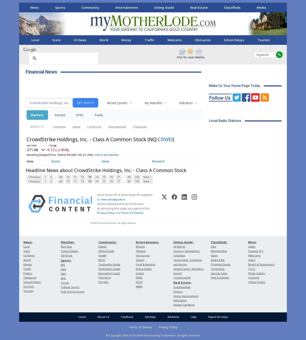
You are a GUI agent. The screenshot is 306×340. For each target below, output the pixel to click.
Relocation (180, 300)
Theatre (141, 251)
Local (35, 40)
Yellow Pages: (256, 282)
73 (89, 177)
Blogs (101, 260)
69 (60, 177)
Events (102, 246)
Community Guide (109, 264)
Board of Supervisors (261, 264)
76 (111, 177)
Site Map (150, 317)
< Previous (34, 177)
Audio (251, 246)
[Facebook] (174, 204)
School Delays (234, 40)
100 (137, 177)
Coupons (253, 277)
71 (75, 177)
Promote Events (221, 264)
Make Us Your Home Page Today (234, 86)
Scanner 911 (256, 251)
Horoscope (143, 255)
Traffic (149, 40)
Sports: (66, 260)
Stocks (60, 115)
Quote (55, 161)
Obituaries (203, 40)
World (103, 40)
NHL (63, 278)
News (34, 7)
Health (102, 255)
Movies (140, 246)
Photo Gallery (256, 273)
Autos (214, 255)
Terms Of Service (132, 213)
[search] (63, 58)
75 (104, 177)
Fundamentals (182, 287)
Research (158, 161)
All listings (179, 246)
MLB (63, 269)
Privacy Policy (106, 213)
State (56, 40)
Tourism (263, 40)
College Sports (70, 287)
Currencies (94, 127)
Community (90, 7)
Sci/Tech (28, 286)
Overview (59, 127)
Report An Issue (218, 317)
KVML (139, 277)
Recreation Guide (109, 273)
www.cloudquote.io (113, 199)
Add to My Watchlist (106, 155)
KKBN (139, 286)
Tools (98, 115)
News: (28, 242)
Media (261, 7)
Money (126, 40)
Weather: (68, 242)
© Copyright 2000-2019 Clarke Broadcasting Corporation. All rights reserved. (153, 335)
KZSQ (139, 282)
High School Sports (72, 291)
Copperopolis (182, 277)
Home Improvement (185, 296)
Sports (60, 7)
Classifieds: (219, 242)
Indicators (186, 103)
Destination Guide (109, 269)
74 (96, 177)
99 (129, 177)
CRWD (165, 139)
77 (118, 177)
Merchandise (219, 251)
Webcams (174, 40)
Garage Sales (219, 273)
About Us (103, 317)
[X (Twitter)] (164, 204)
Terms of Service (140, 327)
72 (82, 177)
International (117, 127)
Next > (147, 177)
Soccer (65, 283)
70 (68, 177)
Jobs (213, 246)
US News (80, 40)
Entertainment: (147, 242)
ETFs (79, 115)
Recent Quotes (117, 103)
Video (251, 260)
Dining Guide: (183, 242)
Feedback (127, 317)
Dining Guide (164, 7)
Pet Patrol (104, 277)
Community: (107, 242)
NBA (63, 274)
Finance (178, 291)
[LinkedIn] (184, 204)
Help (194, 317)
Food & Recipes (145, 264)
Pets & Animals (220, 277)
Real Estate (199, 7)
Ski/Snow (66, 255)
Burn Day (66, 246)
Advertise (173, 317)
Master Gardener (184, 305)
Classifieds (232, 7)
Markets (37, 115)
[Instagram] (194, 204)
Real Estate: (182, 283)
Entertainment (126, 7)
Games (140, 260)
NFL (63, 265)
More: (252, 242)
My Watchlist (153, 103)
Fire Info (103, 282)
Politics (27, 273)
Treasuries (140, 127)
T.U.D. (251, 269)
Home (82, 317)
